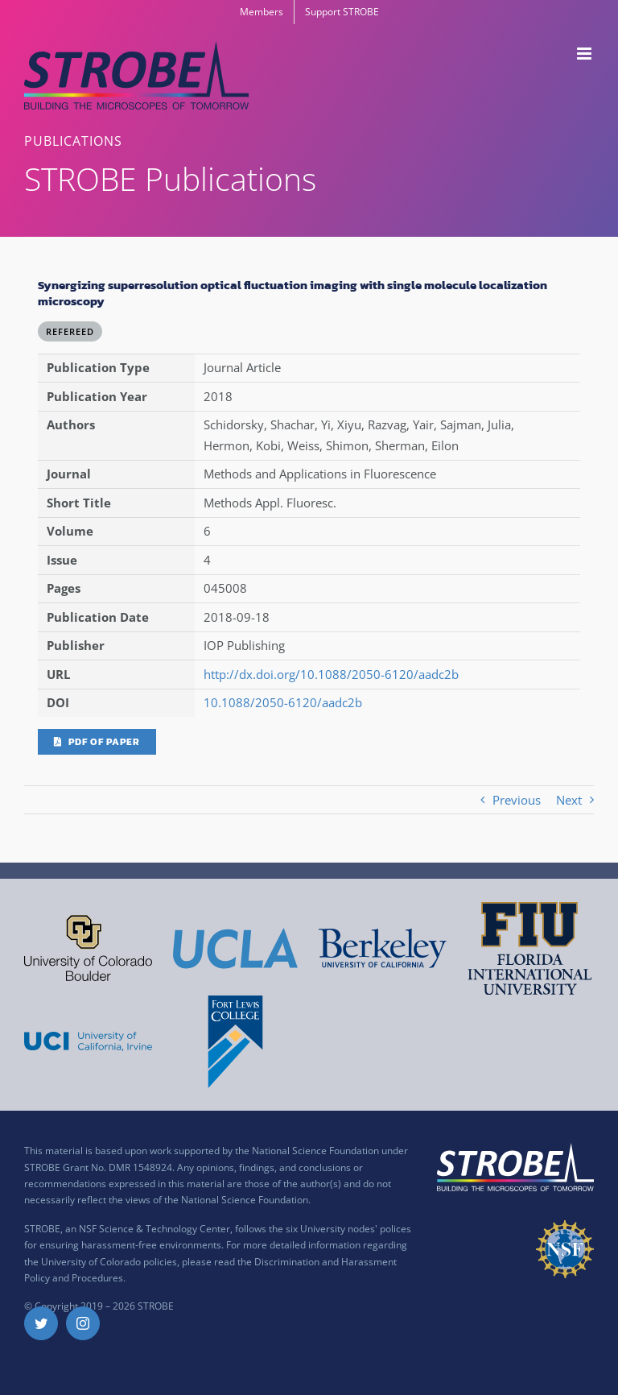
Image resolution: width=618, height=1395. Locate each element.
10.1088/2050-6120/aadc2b (283, 702)
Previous (516, 800)
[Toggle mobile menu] (585, 53)
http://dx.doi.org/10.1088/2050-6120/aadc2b (331, 674)
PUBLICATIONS (73, 141)
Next (569, 800)
